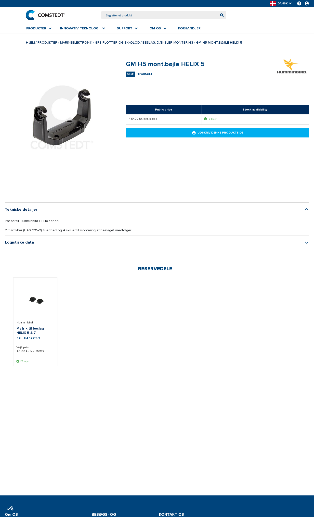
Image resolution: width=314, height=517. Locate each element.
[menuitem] (39, 29)
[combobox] (164, 15)
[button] (281, 3)
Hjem (30, 43)
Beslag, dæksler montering (168, 43)
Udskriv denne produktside (217, 133)
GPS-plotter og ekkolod (117, 43)
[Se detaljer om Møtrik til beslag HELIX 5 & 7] (35, 300)
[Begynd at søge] (221, 15)
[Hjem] (45, 15)
